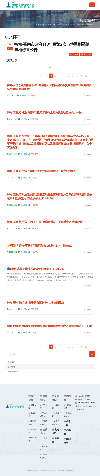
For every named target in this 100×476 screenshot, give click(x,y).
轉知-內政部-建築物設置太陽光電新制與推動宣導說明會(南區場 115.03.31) (49, 326)
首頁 (37, 25)
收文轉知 (52, 25)
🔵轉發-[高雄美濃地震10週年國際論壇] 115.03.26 (35, 269)
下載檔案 (74, 54)
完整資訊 (88, 96)
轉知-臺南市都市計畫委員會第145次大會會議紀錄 (35, 302)
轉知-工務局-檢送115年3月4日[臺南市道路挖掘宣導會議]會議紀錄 (44, 222)
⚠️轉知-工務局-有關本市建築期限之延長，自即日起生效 (39, 245)
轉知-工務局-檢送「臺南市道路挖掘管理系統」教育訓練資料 (41, 171)
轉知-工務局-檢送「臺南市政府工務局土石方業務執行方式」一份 (44, 112)
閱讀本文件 (86, 54)
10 (86, 76)
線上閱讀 (23, 96)
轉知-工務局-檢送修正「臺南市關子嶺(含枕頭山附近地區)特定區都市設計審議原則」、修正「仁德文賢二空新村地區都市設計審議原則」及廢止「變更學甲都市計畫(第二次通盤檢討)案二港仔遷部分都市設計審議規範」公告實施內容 (50, 141)
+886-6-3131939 (84, 399)
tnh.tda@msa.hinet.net (84, 406)
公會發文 (11, 362)
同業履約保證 (13, 371)
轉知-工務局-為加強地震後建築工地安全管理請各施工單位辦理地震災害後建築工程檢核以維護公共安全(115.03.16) (49, 196)
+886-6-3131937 (84, 396)
